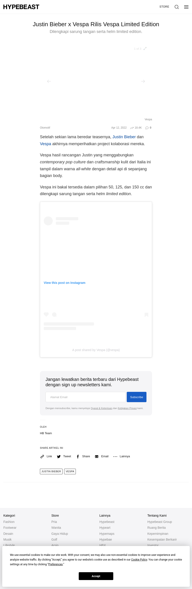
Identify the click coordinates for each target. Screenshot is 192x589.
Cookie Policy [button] (139, 559)
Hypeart (104, 527)
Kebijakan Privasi (127, 408)
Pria (54, 522)
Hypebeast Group (159, 522)
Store (164, 6)
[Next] (143, 81)
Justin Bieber (124, 137)
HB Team (46, 433)
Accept (96, 576)
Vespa (45, 144)
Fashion (9, 522)
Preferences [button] (55, 564)
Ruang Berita (156, 527)
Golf (54, 539)
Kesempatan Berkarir (162, 539)
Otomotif (45, 127)
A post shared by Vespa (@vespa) (96, 350)
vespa (70, 471)
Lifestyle (9, 545)
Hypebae (105, 539)
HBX (102, 545)
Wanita (56, 527)
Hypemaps (106, 533)
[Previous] (49, 81)
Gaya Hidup (59, 533)
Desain (8, 533)
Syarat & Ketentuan (101, 408)
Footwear (9, 527)
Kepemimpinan (157, 533)
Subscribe (136, 397)
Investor (153, 545)
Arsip (55, 545)
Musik (7, 539)
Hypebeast (106, 522)
